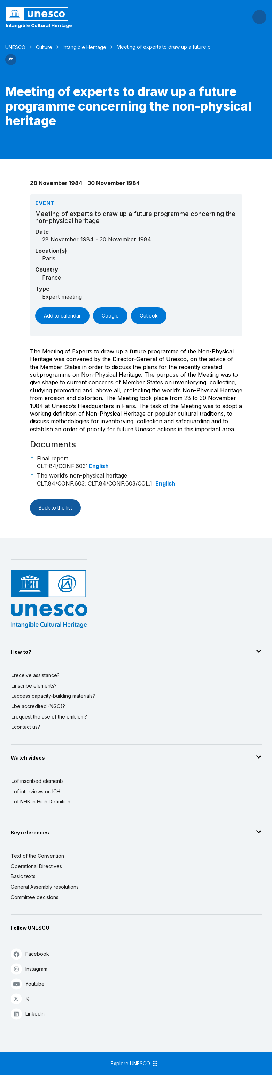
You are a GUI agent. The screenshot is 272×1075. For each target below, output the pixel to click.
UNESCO (15, 47)
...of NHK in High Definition (40, 801)
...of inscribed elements (37, 781)
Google (110, 316)
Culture (44, 47)
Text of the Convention (37, 856)
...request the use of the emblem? (49, 717)
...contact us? (25, 727)
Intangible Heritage (84, 47)
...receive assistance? (35, 675)
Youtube (28, 983)
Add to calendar (62, 316)
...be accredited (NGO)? (38, 706)
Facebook (30, 953)
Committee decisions (35, 897)
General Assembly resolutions (45, 887)
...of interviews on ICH (35, 791)
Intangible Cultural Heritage (39, 25)
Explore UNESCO (134, 1063)
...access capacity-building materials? (53, 696)
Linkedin (28, 1013)
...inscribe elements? (34, 686)
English (99, 466)
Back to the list (55, 508)
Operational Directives (36, 866)
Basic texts (23, 876)
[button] (10, 62)
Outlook (149, 316)
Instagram (29, 968)
